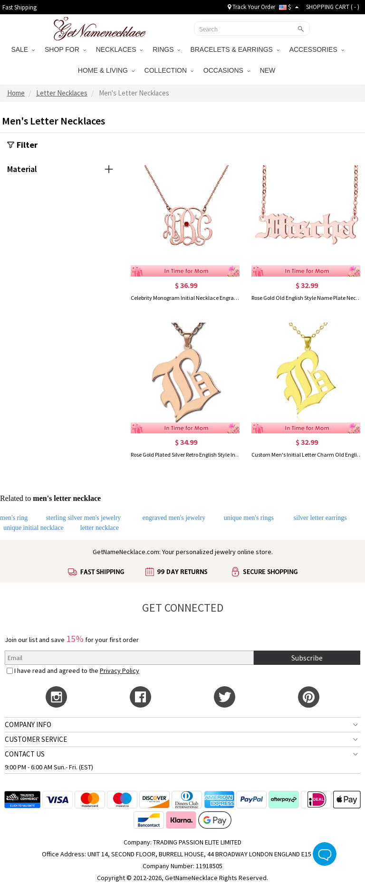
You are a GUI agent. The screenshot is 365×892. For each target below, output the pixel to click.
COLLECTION (168, 70)
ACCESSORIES (316, 49)
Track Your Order (251, 7)
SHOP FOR (65, 49)
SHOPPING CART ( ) (332, 7)
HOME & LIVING (106, 70)
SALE (23, 49)
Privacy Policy (119, 670)
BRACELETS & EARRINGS (234, 49)
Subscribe (307, 657)
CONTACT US (25, 753)
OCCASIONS (226, 70)
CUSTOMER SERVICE (36, 739)
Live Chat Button (324, 854)
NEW (269, 70)
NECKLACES (119, 49)
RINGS (166, 49)
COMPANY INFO (28, 724)
